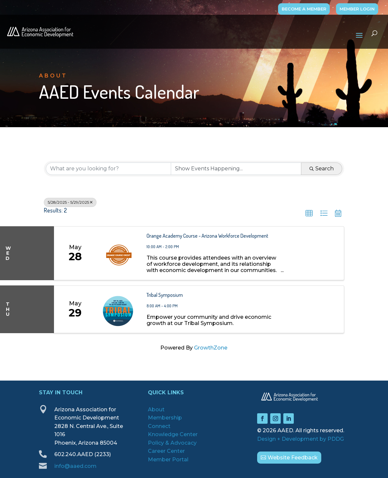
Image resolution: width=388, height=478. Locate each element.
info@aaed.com (75, 466)
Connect (159, 426)
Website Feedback (293, 457)
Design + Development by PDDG (300, 439)
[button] (309, 213)
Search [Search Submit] (321, 168)
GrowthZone (210, 348)
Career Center (166, 451)
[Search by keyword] (108, 168)
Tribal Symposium (165, 295)
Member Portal (168, 459)
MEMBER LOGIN (357, 8)
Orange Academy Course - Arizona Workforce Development (207, 235)
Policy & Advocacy (172, 443)
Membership (165, 418)
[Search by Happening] (236, 168)
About (156, 409)
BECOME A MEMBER (304, 8)
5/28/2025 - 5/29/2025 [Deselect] (70, 202)
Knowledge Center (173, 434)
